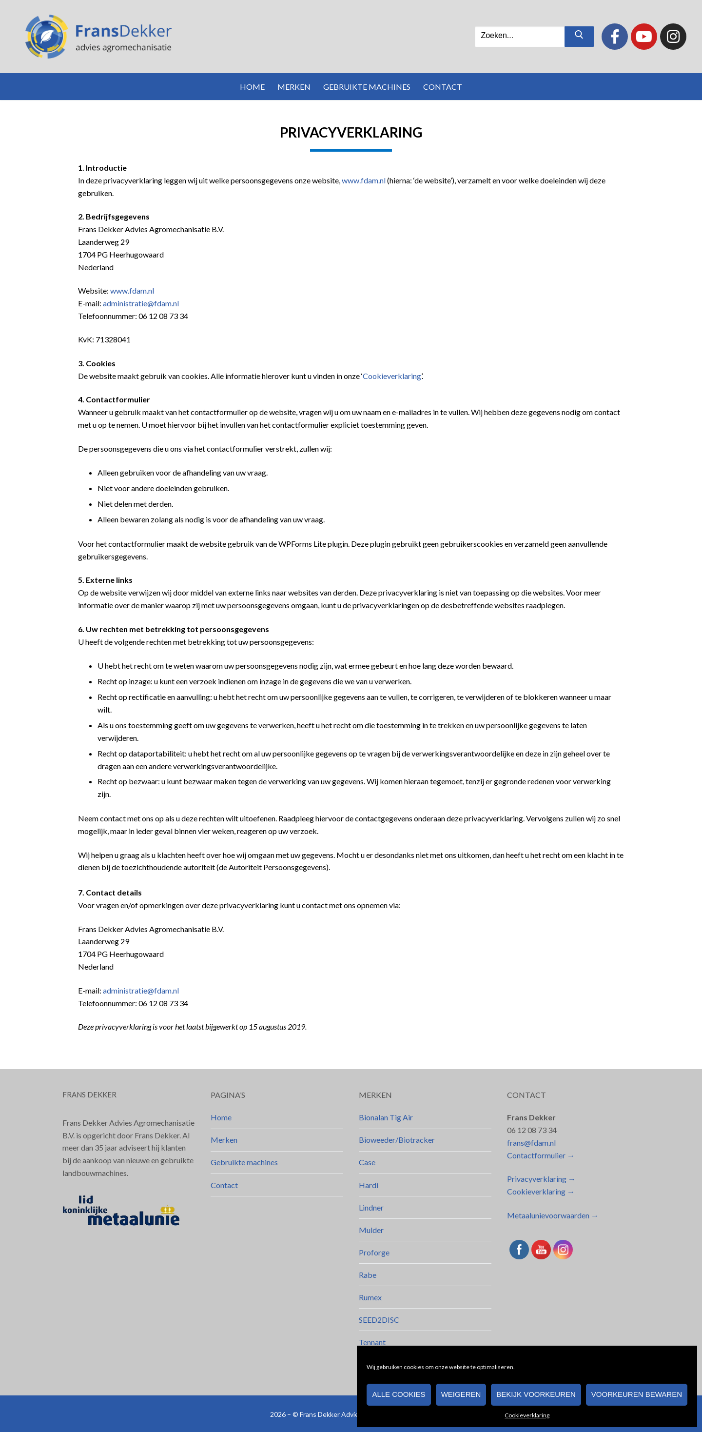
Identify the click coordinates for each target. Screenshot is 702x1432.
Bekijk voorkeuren (536, 1394)
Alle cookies (398, 1394)
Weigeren (461, 1394)
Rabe (367, 1274)
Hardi (368, 1185)
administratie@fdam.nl (141, 303)
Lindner (371, 1207)
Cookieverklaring (527, 1415)
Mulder (371, 1229)
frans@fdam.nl (531, 1142)
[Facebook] (615, 36)
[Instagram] (673, 36)
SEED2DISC (379, 1319)
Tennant (372, 1342)
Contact (224, 1185)
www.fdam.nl (364, 180)
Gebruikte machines (244, 1162)
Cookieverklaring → (541, 1191)
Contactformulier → (541, 1155)
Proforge (374, 1252)
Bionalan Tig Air (386, 1117)
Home (221, 1117)
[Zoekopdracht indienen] (579, 36)
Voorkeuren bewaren (636, 1394)
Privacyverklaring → (541, 1178)
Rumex (370, 1297)
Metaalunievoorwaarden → (553, 1215)
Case (367, 1162)
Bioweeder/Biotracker (397, 1139)
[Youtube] (644, 36)
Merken (224, 1139)
